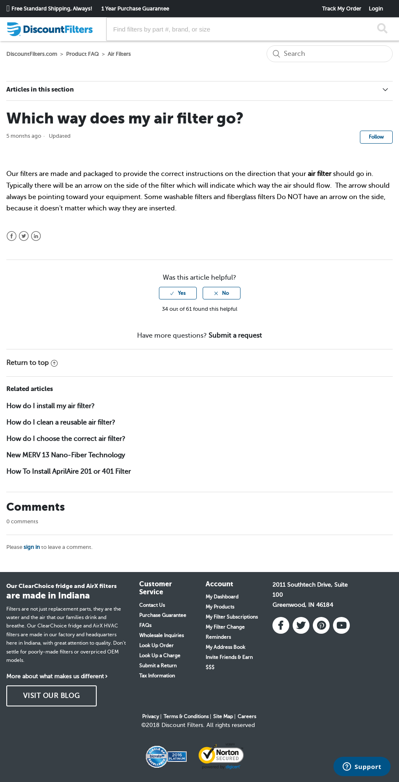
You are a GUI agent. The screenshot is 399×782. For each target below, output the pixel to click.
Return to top (32, 363)
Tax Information (157, 676)
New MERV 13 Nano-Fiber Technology (65, 455)
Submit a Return (158, 666)
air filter (319, 174)
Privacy (150, 716)
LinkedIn (36, 236)
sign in (32, 547)
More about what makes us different (55, 676)
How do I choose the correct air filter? (65, 439)
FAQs (145, 625)
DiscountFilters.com (31, 54)
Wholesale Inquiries (161, 635)
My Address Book (225, 647)
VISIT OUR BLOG (51, 696)
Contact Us (152, 605)
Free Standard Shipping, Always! (51, 8)
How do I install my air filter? (50, 406)
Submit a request (235, 335)
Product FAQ (82, 54)
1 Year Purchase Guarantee (135, 8)
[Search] (330, 53)
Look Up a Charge (159, 656)
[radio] (178, 293)
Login (376, 8)
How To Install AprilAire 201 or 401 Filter (68, 471)
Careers (247, 716)
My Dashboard (222, 597)
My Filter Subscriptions (232, 617)
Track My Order (341, 8)
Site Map (223, 716)
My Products (220, 607)
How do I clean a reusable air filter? (60, 422)
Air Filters (119, 54)
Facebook (11, 236)
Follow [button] (376, 137)
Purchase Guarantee (162, 615)
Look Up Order (156, 645)
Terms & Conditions (186, 716)
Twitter (23, 236)
